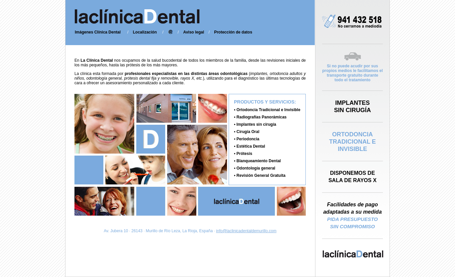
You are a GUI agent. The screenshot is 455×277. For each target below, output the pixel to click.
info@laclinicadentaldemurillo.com (246, 231)
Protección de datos (233, 32)
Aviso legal (193, 32)
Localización (145, 32)
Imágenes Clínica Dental (98, 32)
